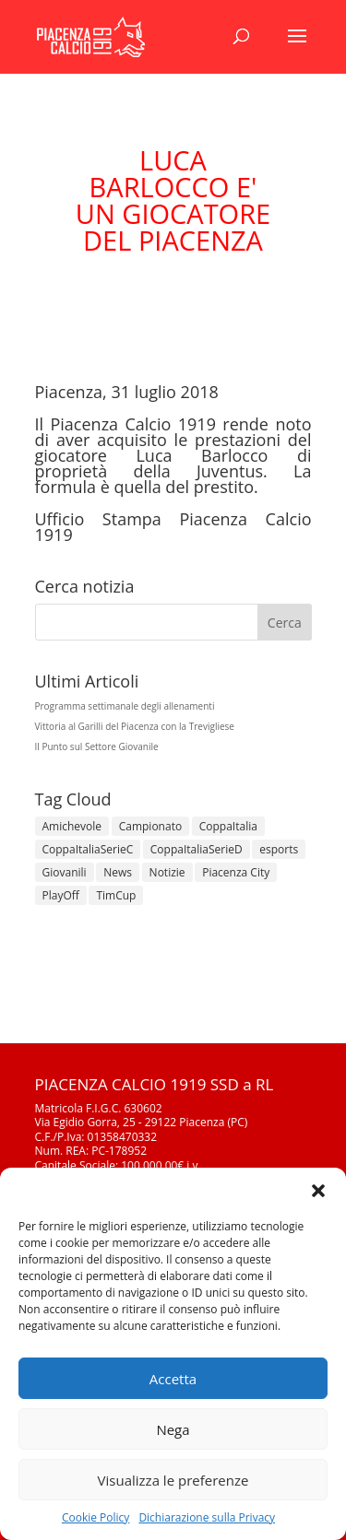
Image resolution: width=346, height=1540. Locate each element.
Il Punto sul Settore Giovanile (97, 746)
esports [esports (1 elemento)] (278, 849)
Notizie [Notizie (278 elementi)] (167, 872)
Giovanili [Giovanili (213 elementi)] (64, 872)
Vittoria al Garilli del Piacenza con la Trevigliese (134, 726)
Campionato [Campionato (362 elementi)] (150, 826)
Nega (172, 1429)
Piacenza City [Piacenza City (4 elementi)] (235, 872)
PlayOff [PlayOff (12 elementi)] (60, 895)
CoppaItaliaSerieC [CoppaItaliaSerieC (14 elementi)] (88, 849)
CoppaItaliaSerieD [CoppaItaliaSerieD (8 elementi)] (196, 849)
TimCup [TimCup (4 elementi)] (116, 895)
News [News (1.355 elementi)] (117, 872)
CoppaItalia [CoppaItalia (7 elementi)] (228, 826)
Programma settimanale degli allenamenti (125, 705)
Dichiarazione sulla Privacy (206, 1517)
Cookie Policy (95, 1517)
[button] (318, 1190)
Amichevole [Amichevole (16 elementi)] (72, 826)
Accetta (173, 1379)
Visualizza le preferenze (173, 1480)
